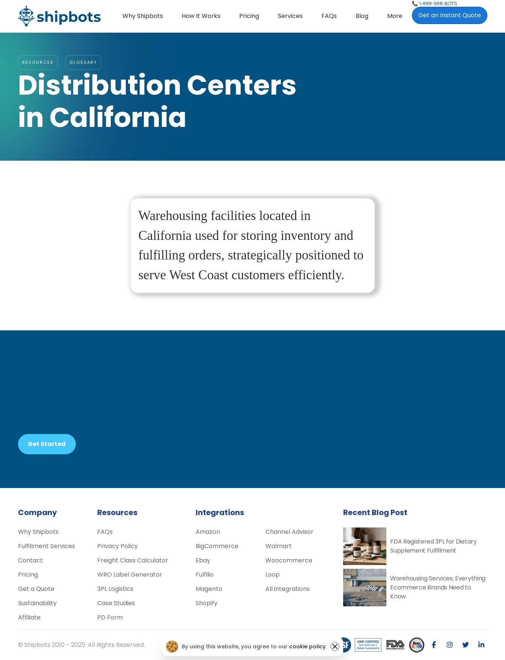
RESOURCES (38, 62)
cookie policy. (308, 646)
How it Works (201, 16)
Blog (362, 16)
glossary (83, 62)
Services (290, 16)
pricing (300, 437)
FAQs (329, 16)
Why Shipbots (142, 16)
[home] (59, 16)
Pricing (249, 16)
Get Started (47, 444)
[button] (290, 16)
